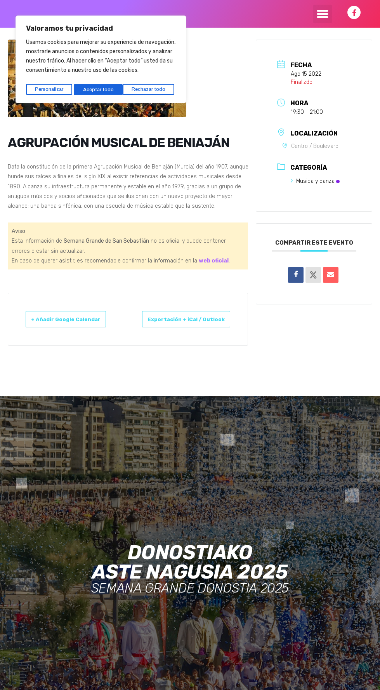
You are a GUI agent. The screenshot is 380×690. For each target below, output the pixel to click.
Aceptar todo (152, 86)
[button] (322, 14)
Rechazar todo (100, 86)
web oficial (214, 260)
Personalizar (48, 86)
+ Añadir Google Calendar (55, 324)
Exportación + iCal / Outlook (204, 324)
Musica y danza (315, 181)
